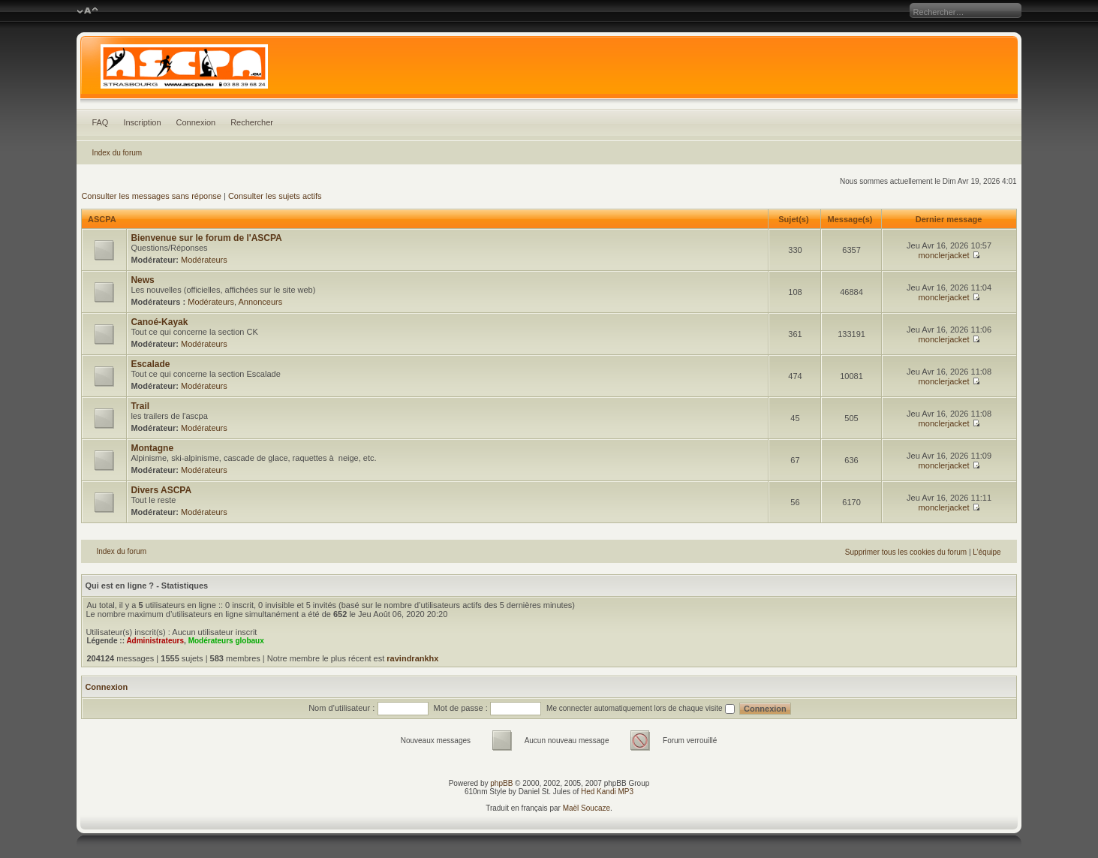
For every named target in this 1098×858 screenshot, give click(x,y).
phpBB (501, 783)
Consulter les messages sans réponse (151, 195)
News (142, 280)
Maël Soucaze (586, 808)
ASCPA (102, 219)
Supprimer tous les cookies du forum (906, 552)
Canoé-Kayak (159, 322)
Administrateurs (155, 641)
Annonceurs (261, 301)
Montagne (152, 448)
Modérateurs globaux (226, 641)
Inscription (142, 122)
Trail (140, 406)
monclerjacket (944, 255)
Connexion (196, 122)
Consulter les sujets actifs (275, 195)
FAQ (100, 122)
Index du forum (117, 153)
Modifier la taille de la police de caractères (87, 11)
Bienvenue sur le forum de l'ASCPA (206, 238)
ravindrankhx (412, 658)
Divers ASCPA (161, 490)
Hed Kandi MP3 (607, 791)
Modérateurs (204, 259)
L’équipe (986, 552)
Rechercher (251, 122)
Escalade (150, 364)
